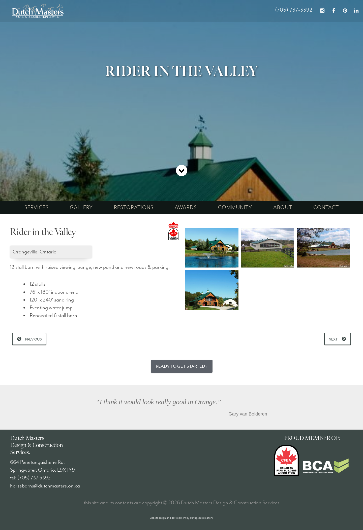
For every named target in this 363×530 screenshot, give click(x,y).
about (282, 208)
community (235, 208)
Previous (33, 339)
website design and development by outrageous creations (181, 517)
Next (333, 339)
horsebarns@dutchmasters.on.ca (45, 486)
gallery (81, 208)
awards (186, 208)
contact (326, 208)
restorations (134, 208)
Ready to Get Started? (181, 366)
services (36, 208)
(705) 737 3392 (34, 478)
